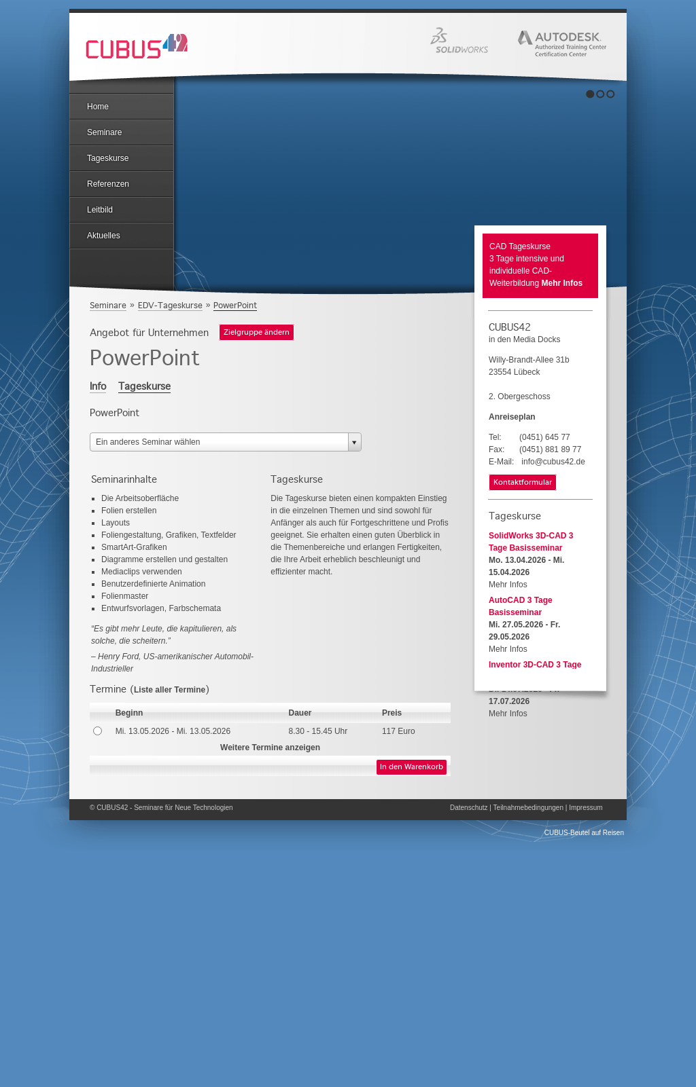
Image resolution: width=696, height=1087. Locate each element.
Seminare (104, 132)
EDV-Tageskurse (170, 305)
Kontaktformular (522, 483)
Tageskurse (107, 158)
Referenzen (108, 184)
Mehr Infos (562, 283)
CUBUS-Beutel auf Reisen (584, 832)
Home (98, 106)
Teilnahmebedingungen (528, 807)
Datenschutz (469, 807)
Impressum (585, 807)
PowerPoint (235, 305)
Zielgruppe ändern (257, 333)
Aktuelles (103, 235)
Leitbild (100, 210)
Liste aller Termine (169, 690)
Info (98, 386)
